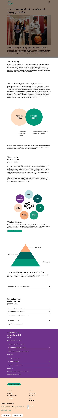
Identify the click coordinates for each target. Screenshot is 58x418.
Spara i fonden (31, 395)
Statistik (30, 408)
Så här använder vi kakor (6, 410)
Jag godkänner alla (17, 415)
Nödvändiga (31, 405)
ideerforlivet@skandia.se (12, 395)
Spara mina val (6, 415)
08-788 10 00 (9, 393)
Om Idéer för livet (32, 393)
